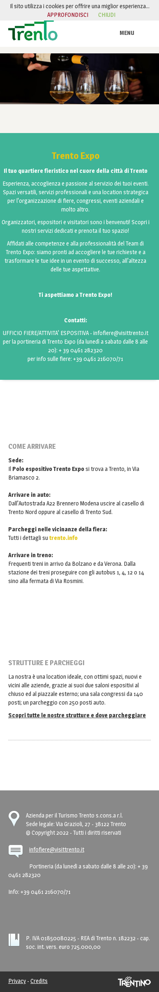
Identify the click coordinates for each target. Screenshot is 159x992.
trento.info (63, 537)
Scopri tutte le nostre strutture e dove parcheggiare (77, 715)
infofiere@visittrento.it (56, 849)
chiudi (106, 14)
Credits (39, 980)
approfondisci (67, 14)
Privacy (17, 980)
